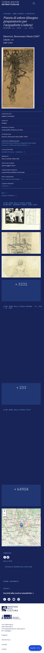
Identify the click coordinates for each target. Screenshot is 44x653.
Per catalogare (6, 631)
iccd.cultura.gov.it (7, 624)
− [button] (4, 514)
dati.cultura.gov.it (7, 626)
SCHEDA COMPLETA (8, 196)
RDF (3, 193)
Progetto (5, 635)
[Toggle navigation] (34, 3)
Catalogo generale (10, 3)
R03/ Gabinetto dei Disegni (10, 179)
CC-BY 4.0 (5, 186)
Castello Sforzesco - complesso (12, 152)
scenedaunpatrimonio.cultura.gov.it (13, 629)
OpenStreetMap (17, 545)
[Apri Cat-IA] (35, 648)
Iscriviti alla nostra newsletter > (18, 593)
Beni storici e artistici (24, 14)
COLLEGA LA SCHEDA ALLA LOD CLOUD (18, 567)
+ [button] (4, 511)
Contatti (4, 644)
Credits (4, 649)
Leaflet (8, 545)
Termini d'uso (6, 640)
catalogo (6, 14)
